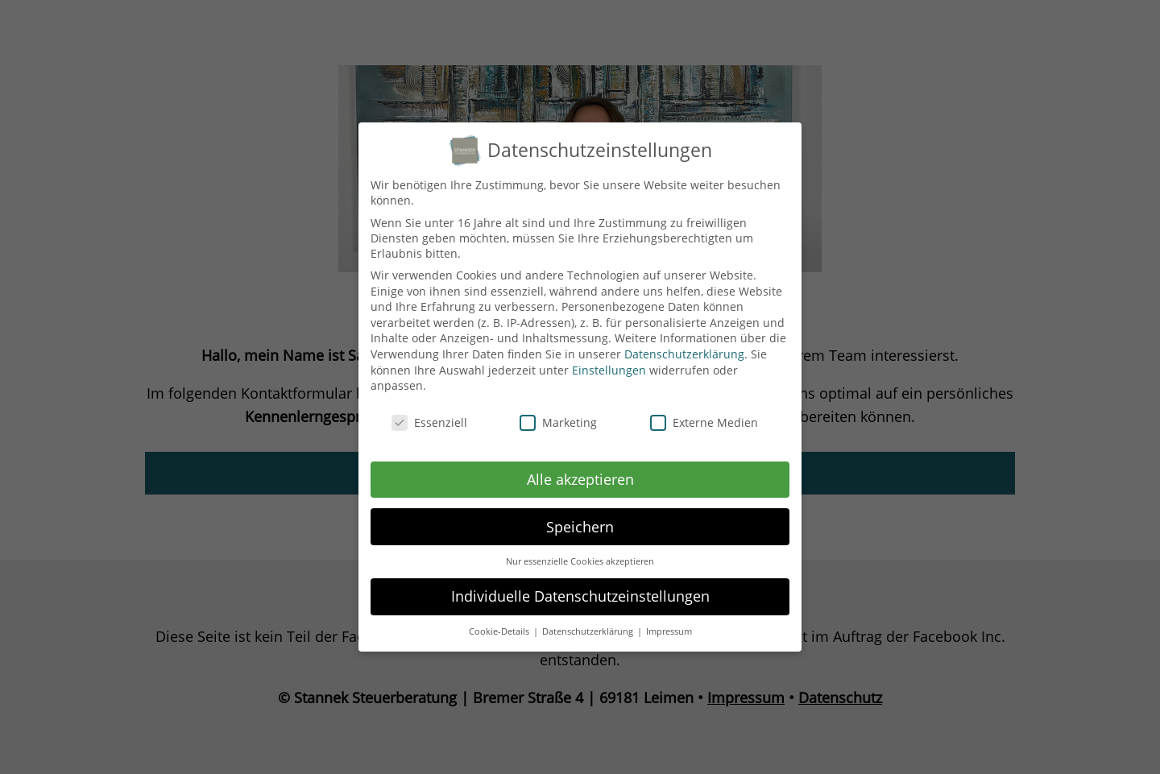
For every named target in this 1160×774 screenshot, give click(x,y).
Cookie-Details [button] (500, 621)
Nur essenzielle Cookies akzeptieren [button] (580, 551)
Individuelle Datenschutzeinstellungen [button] (580, 585)
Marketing (558, 412)
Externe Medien (704, 412)
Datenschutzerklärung (684, 343)
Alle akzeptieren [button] (580, 468)
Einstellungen (609, 358)
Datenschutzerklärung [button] (589, 621)
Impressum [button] (669, 621)
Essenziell (429, 412)
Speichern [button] (580, 515)
